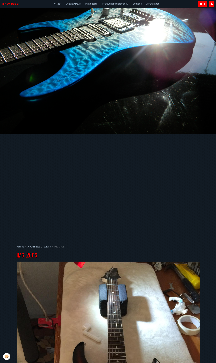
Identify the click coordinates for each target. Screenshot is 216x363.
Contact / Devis (73, 4)
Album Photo (152, 4)
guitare (47, 246)
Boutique (137, 4)
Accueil (57, 4)
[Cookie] (6, 356)
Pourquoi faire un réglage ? (115, 4)
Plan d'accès (91, 4)
